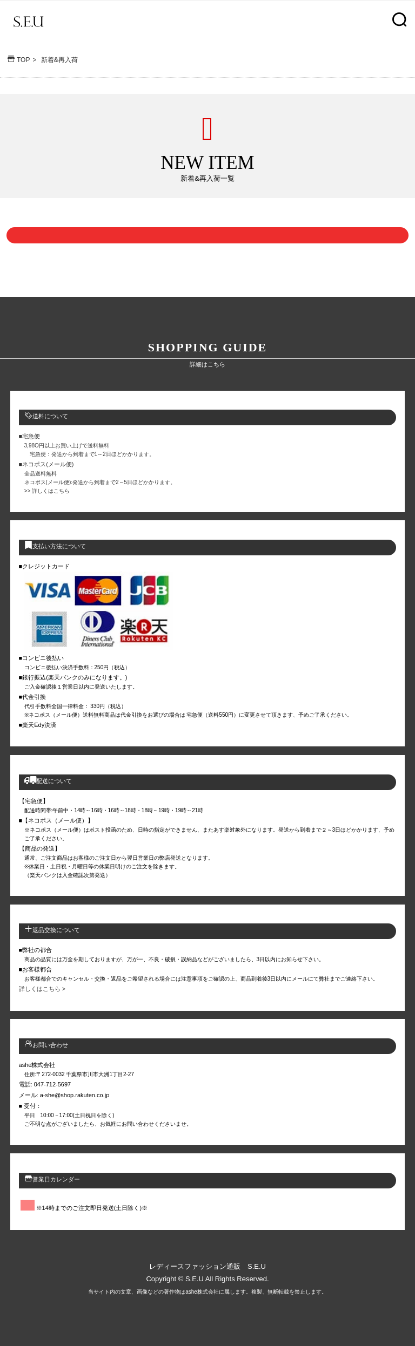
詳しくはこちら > (42, 988)
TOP (17, 60)
